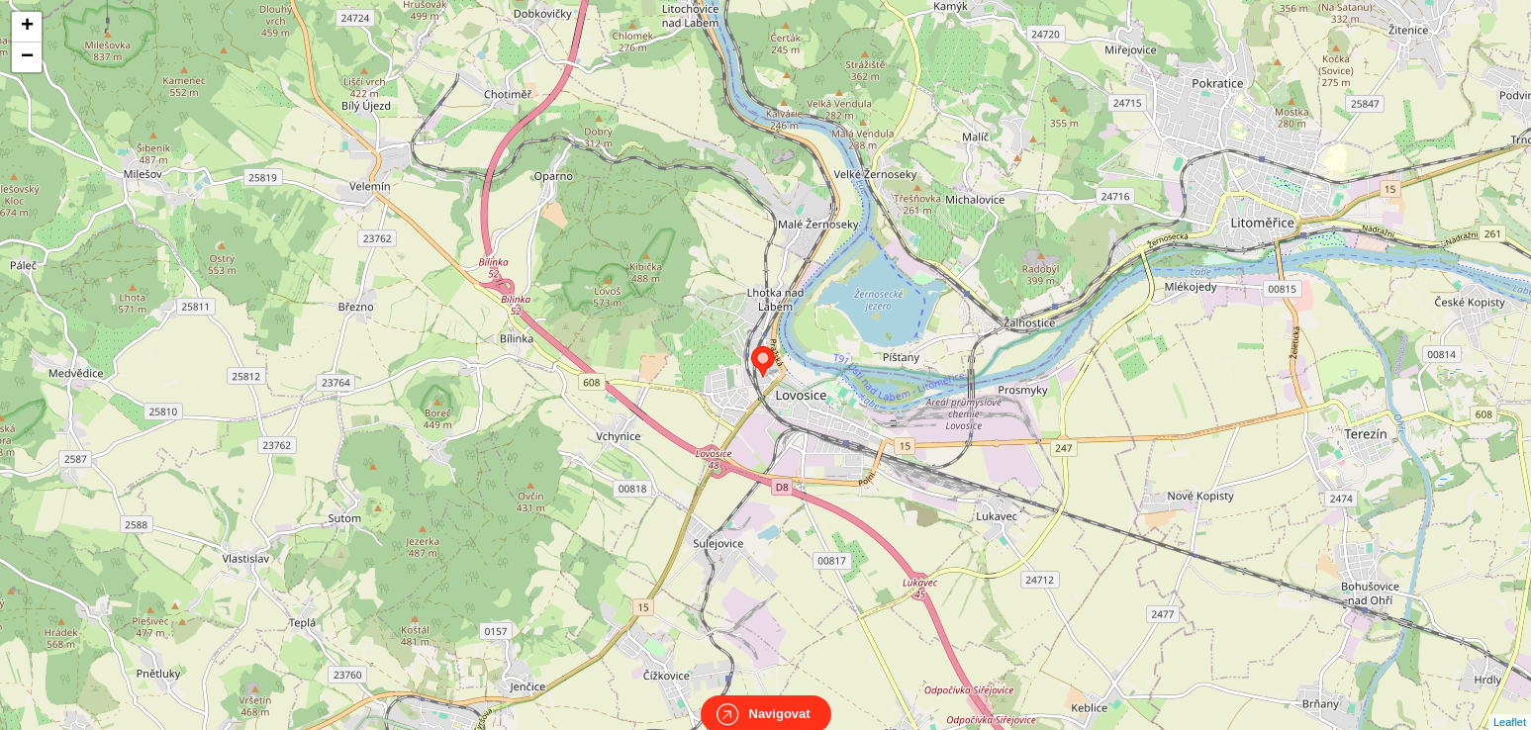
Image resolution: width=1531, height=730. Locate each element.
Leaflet (1509, 704)
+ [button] (27, 27)
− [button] (27, 57)
